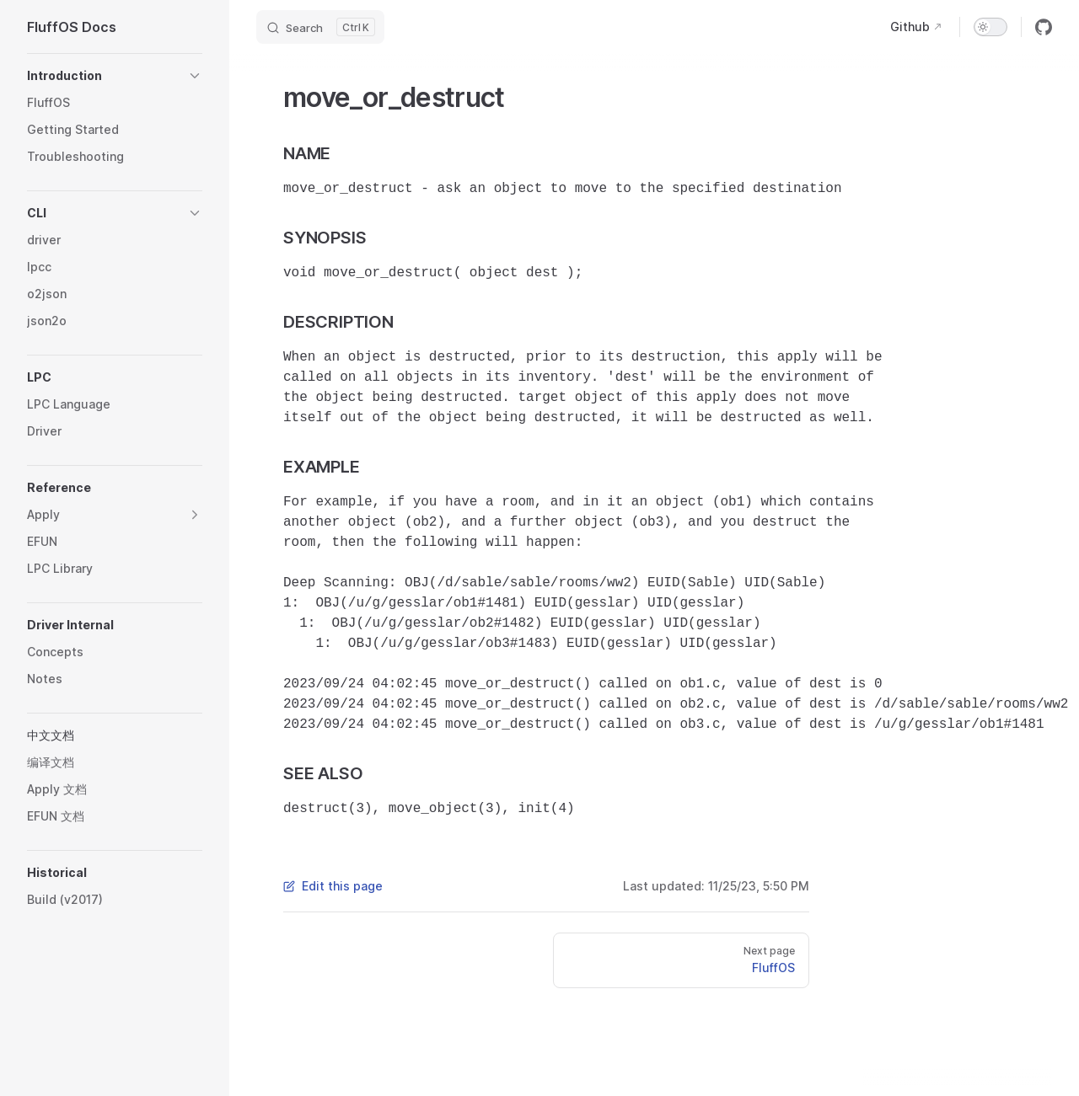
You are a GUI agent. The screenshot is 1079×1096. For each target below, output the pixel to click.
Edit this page (333, 886)
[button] (114, 75)
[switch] (990, 27)
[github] (1043, 27)
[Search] (320, 27)
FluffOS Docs (71, 27)
